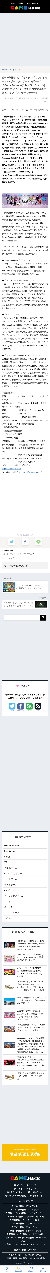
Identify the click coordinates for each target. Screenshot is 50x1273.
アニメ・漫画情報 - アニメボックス (26, 1210)
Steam (7, 857)
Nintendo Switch (11, 846)
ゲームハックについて (26, 1185)
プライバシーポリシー (26, 1189)
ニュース (8, 907)
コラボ (7, 901)
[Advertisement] (25, 39)
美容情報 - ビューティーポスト (26, 1220)
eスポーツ (7, 554)
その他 (7, 918)
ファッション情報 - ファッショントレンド (26, 1217)
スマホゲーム (10, 868)
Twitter (12, 711)
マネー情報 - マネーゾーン (26, 1227)
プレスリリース (10, 557)
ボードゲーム (10, 885)
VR (5, 862)
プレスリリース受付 (17, 1196)
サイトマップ (39, 1196)
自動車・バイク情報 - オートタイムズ (26, 1234)
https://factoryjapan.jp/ (32, 472)
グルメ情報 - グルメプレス (26, 1206)
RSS (38, 711)
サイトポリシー (17, 1192)
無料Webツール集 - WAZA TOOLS (26, 1255)
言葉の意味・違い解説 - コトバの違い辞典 (26, 1258)
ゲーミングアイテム (23, 554)
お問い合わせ (37, 1192)
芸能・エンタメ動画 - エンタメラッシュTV (26, 1244)
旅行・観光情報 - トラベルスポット (26, 1231)
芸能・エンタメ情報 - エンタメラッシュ (26, 1213)
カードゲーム (10, 879)
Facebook (20, 711)
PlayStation (9, 851)
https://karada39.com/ (11, 469)
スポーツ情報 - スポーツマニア (26, 1224)
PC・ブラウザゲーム (14, 873)
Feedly (29, 711)
